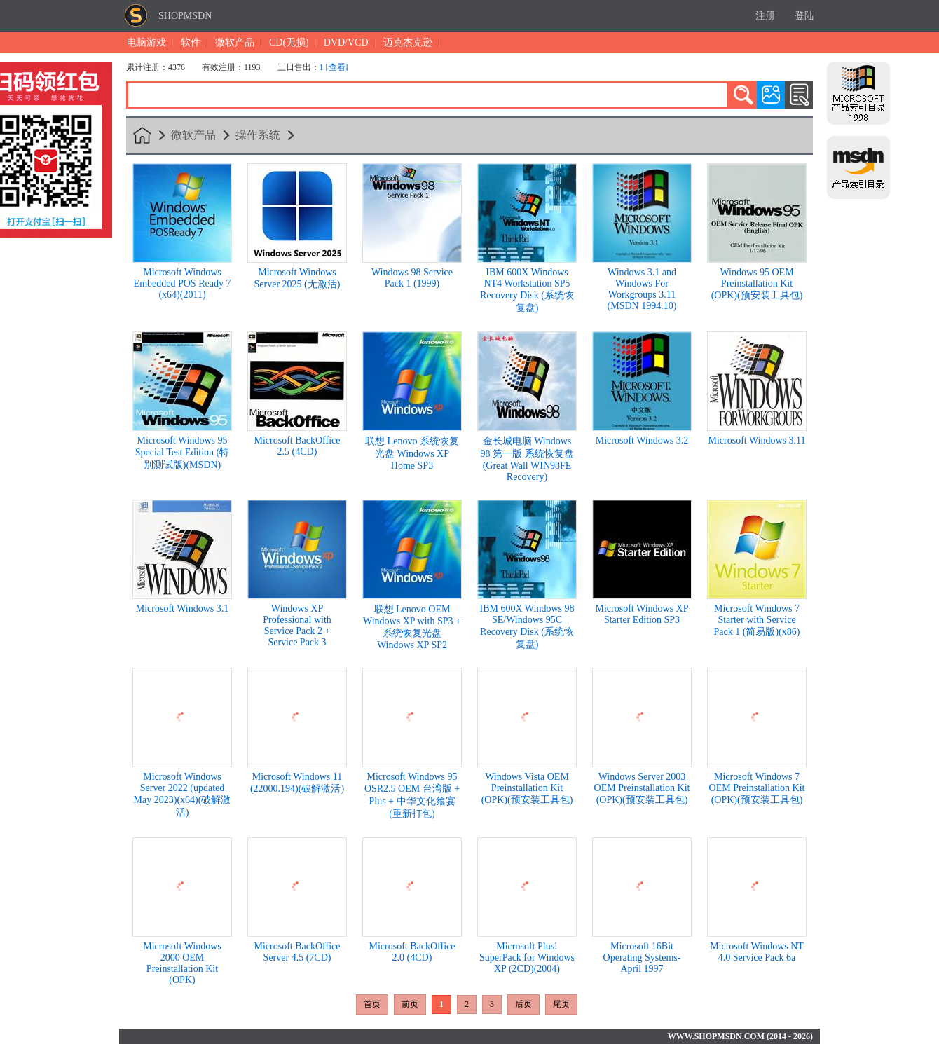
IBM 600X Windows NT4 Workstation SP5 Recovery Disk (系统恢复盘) (527, 290)
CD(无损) (289, 42)
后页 (523, 1004)
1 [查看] (334, 67)
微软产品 (234, 42)
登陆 (804, 16)
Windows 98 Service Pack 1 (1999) (412, 278)
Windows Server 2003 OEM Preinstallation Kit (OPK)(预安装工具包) (642, 788)
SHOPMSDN (185, 16)
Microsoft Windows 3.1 (182, 608)
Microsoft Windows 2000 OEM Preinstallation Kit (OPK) (182, 963)
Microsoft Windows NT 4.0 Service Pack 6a (757, 952)
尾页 (561, 1004)
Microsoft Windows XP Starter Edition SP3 (642, 614)
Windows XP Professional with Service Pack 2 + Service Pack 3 (297, 625)
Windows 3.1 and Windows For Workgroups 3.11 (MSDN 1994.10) (642, 289)
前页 (410, 1004)
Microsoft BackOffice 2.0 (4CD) (412, 952)
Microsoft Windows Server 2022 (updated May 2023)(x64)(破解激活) (182, 794)
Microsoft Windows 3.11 (756, 440)
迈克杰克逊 (407, 42)
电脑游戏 (146, 42)
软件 (190, 42)
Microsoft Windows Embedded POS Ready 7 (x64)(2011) (182, 283)
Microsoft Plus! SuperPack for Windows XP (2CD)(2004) (527, 957)
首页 (372, 1004)
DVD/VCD (346, 42)
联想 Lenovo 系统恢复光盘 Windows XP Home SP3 (412, 453)
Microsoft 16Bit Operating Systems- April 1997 (642, 957)
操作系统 (257, 135)
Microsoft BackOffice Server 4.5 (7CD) (297, 952)
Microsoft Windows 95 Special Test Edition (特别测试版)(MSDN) (182, 452)
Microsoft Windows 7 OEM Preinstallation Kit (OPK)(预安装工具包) (757, 788)
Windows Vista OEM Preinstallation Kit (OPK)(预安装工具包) (527, 788)
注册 (765, 16)
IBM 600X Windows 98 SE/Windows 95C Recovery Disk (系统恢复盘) (527, 626)
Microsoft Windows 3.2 (642, 440)
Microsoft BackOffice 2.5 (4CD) (297, 446)
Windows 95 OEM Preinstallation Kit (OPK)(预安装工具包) (757, 284)
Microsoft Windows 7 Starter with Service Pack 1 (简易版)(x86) (757, 620)
